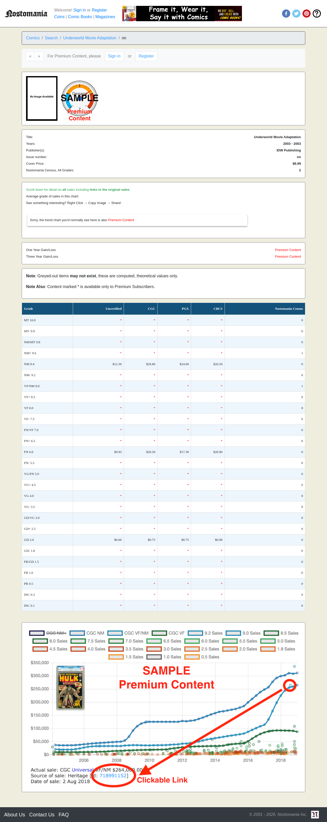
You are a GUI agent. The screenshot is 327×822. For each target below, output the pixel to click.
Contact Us (41, 814)
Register (99, 10)
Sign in (79, 10)
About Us (14, 814)
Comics (33, 38)
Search (51, 38)
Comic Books (80, 17)
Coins (59, 17)
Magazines (105, 17)
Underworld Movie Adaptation (89, 38)
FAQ (64, 814)
